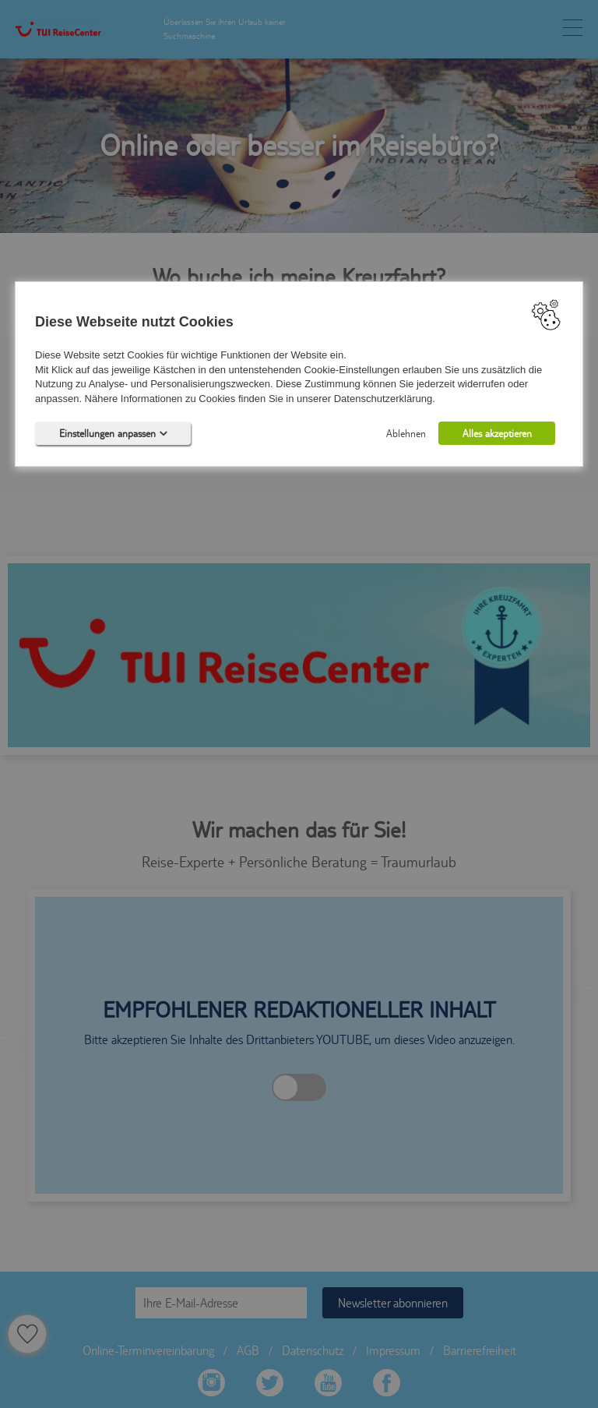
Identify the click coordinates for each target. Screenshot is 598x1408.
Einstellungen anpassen (113, 434)
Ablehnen (406, 434)
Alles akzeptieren (497, 434)
